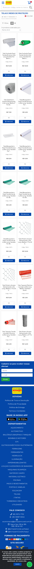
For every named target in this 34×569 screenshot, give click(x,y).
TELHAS (17, 494)
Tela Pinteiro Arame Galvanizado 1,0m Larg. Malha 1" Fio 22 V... (25, 241)
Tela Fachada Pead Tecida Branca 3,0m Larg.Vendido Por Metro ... (9, 56)
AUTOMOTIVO (17, 431)
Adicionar (9, 75)
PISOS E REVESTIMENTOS (17, 484)
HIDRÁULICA (17, 456)
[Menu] (3, 2)
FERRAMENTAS (17, 452)
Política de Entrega (17, 407)
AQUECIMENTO (17, 428)
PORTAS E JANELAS (17, 487)
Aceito (17, 564)
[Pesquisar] (30, 7)
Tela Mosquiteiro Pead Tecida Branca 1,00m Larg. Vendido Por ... (25, 102)
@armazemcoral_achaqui (17, 529)
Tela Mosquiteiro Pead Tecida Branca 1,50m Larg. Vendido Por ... (25, 148)
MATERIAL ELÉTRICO (17, 477)
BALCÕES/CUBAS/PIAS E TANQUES (17, 435)
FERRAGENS (17, 449)
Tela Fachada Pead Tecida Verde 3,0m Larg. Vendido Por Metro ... (25, 56)
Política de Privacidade (17, 404)
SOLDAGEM (17, 491)
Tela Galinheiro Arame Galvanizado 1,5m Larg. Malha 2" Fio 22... (9, 102)
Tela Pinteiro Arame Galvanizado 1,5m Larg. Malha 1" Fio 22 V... (9, 287)
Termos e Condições (17, 411)
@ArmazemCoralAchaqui (17, 532)
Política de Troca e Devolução (17, 400)
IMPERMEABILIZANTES (17, 463)
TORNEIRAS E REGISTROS (17, 501)
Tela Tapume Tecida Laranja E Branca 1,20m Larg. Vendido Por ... (9, 334)
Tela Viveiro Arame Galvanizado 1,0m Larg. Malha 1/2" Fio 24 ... (25, 334)
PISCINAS (17, 480)
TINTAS (17, 498)
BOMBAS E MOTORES (17, 438)
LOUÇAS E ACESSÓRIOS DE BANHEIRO (17, 466)
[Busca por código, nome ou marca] (15, 7)
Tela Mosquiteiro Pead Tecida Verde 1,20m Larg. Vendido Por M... (25, 195)
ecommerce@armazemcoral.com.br (17, 520)
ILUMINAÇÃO (17, 459)
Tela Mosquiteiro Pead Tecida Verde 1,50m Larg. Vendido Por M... (9, 241)
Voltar (29, 16)
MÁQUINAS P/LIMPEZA (17, 470)
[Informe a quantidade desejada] (9, 71)
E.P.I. (17, 442)
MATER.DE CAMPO (17, 473)
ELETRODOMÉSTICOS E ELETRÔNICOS (17, 445)
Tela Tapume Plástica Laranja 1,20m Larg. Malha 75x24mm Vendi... (25, 287)
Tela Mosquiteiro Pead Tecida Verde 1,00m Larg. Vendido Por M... (9, 195)
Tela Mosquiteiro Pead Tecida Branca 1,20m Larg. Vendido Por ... (9, 148)
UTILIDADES (17, 504)
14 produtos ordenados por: (10, 27)
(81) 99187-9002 (17, 517)
